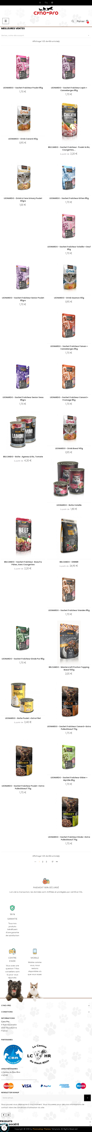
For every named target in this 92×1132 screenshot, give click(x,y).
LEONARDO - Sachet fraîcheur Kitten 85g (69, 198)
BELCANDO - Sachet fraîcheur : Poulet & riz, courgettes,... (69, 148)
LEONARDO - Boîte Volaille (69, 505)
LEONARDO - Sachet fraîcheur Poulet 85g (23, 87)
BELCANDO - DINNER (69, 562)
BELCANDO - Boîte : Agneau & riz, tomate (23, 456)
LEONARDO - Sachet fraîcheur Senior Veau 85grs (23, 398)
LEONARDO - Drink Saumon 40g (69, 297)
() (46, 3)
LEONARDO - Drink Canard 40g (23, 138)
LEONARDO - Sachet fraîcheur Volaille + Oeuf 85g (69, 248)
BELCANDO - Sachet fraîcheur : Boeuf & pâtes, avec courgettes (23, 563)
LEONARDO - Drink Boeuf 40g (69, 448)
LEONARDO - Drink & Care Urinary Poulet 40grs (23, 199)
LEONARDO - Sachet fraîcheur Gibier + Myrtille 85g (69, 779)
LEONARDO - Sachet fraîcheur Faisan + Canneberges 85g (69, 347)
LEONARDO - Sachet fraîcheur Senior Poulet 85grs (23, 299)
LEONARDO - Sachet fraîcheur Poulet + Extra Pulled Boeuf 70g (23, 787)
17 (52, 862)
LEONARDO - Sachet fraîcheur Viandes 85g (69, 610)
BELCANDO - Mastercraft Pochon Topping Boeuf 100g (69, 668)
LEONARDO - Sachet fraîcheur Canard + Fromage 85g (69, 398)
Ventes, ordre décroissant (46, 35)
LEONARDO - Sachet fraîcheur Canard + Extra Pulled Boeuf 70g (69, 727)
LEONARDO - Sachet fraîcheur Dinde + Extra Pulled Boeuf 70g (69, 838)
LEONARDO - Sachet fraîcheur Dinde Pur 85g (23, 658)
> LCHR (4, 1075)
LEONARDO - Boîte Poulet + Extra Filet (23, 718)
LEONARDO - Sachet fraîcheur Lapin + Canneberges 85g (69, 89)
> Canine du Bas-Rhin (10, 1072)
